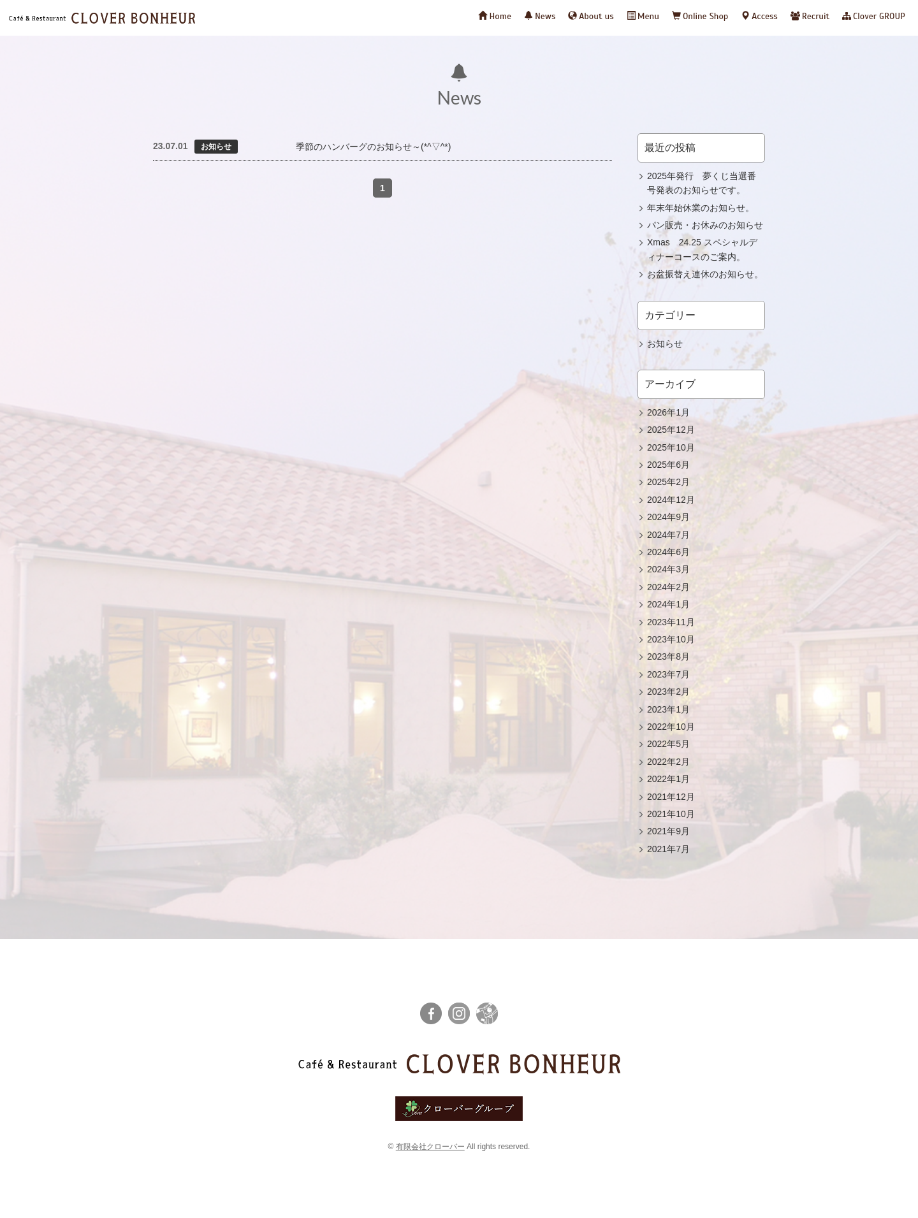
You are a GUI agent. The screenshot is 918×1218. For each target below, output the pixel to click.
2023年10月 (671, 639)
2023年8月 (668, 656)
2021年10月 (671, 814)
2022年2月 (668, 762)
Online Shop (700, 16)
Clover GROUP (873, 16)
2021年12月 (671, 797)
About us (590, 16)
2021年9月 (668, 831)
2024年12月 (671, 500)
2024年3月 (668, 569)
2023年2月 (668, 691)
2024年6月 (668, 552)
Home (494, 16)
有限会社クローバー (430, 1146)
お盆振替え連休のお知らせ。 (705, 274)
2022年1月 (668, 779)
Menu (643, 16)
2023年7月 (668, 674)
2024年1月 (668, 604)
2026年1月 (668, 412)
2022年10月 (671, 726)
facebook (431, 1013)
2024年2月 (668, 587)
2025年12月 (671, 429)
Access (759, 16)
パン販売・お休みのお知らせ (705, 225)
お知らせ (665, 343)
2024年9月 (668, 517)
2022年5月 (668, 744)
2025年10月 (671, 447)
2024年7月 (668, 535)
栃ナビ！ (487, 1013)
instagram (459, 1013)
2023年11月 (671, 622)
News (539, 16)
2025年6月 (668, 465)
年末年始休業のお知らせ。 (700, 208)
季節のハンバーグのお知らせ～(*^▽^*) (373, 146)
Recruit (809, 16)
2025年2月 (668, 482)
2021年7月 (668, 849)
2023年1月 (668, 709)
